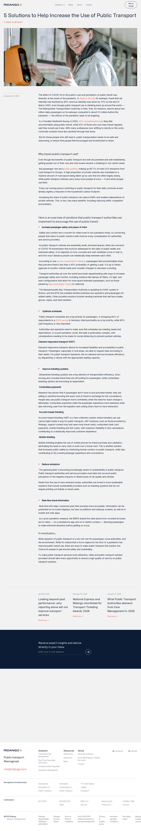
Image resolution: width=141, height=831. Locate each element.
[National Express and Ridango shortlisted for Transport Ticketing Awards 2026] (88, 592)
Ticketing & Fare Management (44, 755)
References (68, 754)
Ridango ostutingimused (16, 819)
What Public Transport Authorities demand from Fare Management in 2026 (121, 605)
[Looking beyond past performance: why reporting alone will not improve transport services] (53, 592)
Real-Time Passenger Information (46, 761)
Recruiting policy (127, 817)
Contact (89, 5)
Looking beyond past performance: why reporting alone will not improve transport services (53, 607)
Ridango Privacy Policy (57, 818)
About (79, 5)
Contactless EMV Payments (49, 766)
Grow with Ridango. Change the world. (89, 759)
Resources (69, 750)
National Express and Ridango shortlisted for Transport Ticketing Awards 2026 (87, 605)
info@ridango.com (15, 769)
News (71, 5)
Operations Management (48, 770)
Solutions (58, 5)
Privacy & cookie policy (102, 820)
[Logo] (13, 5)
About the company (85, 754)
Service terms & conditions (69, 818)
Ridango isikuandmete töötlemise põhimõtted (43, 820)
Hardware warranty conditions (114, 818)
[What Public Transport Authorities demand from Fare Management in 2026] (122, 592)
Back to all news (13, 22)
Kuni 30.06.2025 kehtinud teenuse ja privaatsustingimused (86, 818)
